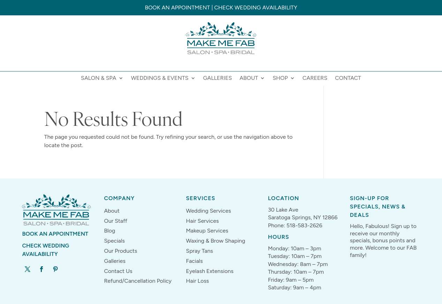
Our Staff (115, 221)
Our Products (120, 251)
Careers (315, 78)
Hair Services (202, 221)
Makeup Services (207, 230)
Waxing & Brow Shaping (215, 240)
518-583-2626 (304, 225)
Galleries (217, 78)
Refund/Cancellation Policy (138, 281)
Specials (114, 240)
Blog (109, 230)
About (248, 78)
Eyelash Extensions (210, 271)
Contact (348, 78)
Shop (280, 78)
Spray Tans (199, 251)
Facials (194, 261)
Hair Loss (197, 281)
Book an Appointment (177, 7)
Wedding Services (208, 210)
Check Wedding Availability (255, 7)
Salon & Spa (98, 78)
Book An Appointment (55, 233)
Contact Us (118, 271)
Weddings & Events (160, 78)
